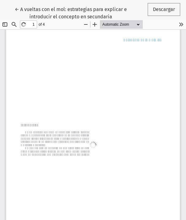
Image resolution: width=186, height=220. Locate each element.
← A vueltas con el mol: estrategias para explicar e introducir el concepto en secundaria (71, 13)
